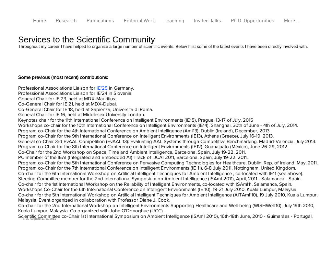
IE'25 (102, 88)
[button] (66, 23)
